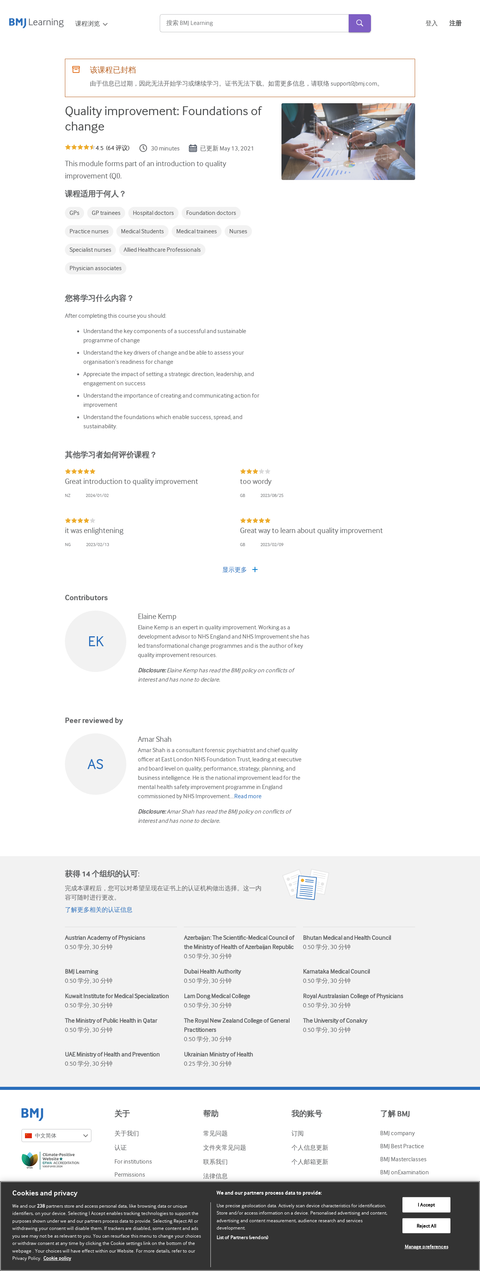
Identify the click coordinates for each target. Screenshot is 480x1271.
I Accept (426, 1205)
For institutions (133, 1161)
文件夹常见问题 (224, 1147)
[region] (240, 1226)
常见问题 (215, 1133)
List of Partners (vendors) (242, 1237)
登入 (431, 23)
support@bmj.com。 (357, 83)
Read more (248, 796)
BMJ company (397, 1133)
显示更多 (240, 569)
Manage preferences (426, 1247)
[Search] (254, 23)
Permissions (129, 1174)
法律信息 (215, 1176)
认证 (120, 1147)
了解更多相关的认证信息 (98, 909)
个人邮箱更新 (309, 1162)
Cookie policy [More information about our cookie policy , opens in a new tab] (57, 1258)
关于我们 (126, 1133)
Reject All (426, 1225)
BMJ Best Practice (402, 1146)
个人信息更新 (309, 1147)
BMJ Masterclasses (403, 1159)
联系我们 (215, 1162)
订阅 (297, 1133)
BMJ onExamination (404, 1172)
